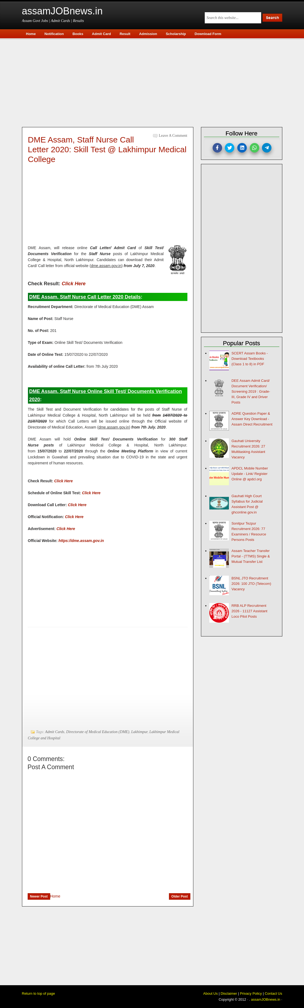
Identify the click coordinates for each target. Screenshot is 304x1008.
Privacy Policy (251, 993)
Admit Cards (54, 732)
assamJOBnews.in (62, 11)
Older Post (179, 896)
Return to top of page (38, 993)
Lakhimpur (139, 732)
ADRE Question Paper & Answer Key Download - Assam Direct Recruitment (252, 418)
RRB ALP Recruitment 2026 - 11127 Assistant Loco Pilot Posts (249, 611)
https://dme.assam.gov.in (81, 540)
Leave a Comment (173, 136)
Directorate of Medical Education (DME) (97, 732)
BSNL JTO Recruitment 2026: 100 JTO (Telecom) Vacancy (251, 583)
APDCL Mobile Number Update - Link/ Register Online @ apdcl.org (250, 473)
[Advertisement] (155, 82)
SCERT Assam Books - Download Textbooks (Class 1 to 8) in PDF (250, 358)
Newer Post (39, 896)
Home (55, 896)
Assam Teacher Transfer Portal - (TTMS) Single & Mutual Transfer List (251, 556)
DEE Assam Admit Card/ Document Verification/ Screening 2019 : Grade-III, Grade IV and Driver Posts (251, 391)
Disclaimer (228, 993)
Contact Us (273, 993)
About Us (210, 993)
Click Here (74, 283)
